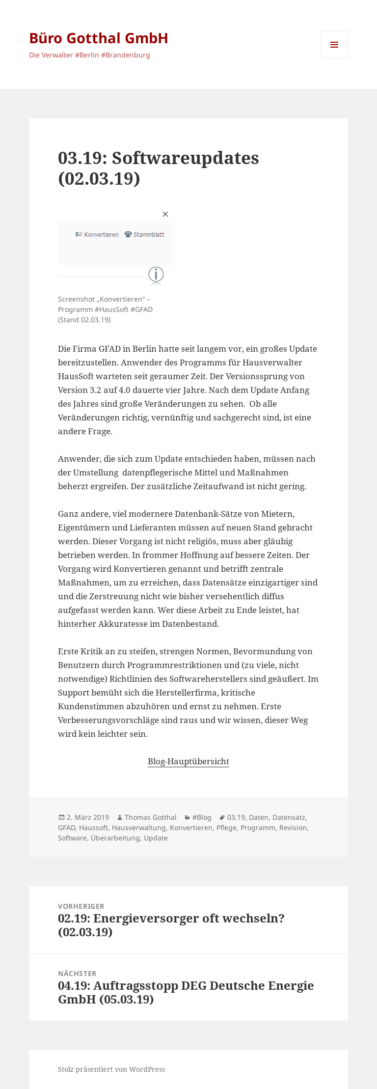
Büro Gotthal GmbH (98, 37)
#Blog (202, 817)
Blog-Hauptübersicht (188, 761)
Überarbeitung (115, 837)
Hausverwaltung (139, 827)
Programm (258, 827)
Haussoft (93, 827)
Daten (259, 817)
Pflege (226, 827)
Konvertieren (191, 827)
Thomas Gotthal (151, 817)
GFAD (66, 827)
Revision (293, 827)
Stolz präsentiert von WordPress (111, 1069)
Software (72, 837)
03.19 (236, 817)
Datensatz (288, 817)
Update (156, 837)
